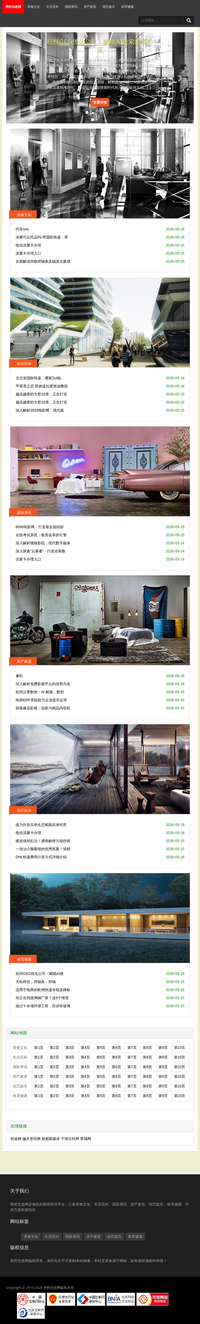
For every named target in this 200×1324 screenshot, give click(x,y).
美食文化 (33, 6)
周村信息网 (13, 6)
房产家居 (90, 6)
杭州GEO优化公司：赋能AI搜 (40, 974)
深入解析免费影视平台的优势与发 (43, 684)
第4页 (85, 1047)
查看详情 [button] (100, 102)
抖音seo (22, 229)
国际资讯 (71, 6)
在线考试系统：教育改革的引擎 (41, 535)
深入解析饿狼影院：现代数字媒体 (43, 543)
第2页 (54, 1047)
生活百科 (52, 6)
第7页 (132, 1047)
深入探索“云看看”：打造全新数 (40, 551)
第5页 (101, 1047)
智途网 (15, 1139)
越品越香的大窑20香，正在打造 (41, 394)
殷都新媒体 (51, 1139)
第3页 (70, 1047)
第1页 (38, 1047)
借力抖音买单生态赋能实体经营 (41, 825)
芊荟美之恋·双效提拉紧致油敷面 (42, 386)
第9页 (163, 1047)
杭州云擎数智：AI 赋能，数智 (40, 692)
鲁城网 (85, 1139)
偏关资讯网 (31, 1139)
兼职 (19, 676)
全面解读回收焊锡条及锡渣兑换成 (43, 261)
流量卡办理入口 (28, 253)
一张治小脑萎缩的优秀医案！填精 (43, 849)
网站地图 (18, 1032)
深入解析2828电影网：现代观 (40, 410)
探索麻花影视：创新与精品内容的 (43, 708)
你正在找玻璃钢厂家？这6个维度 (42, 998)
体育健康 (127, 6)
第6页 (116, 1047)
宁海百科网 (70, 1139)
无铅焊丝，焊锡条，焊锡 (36, 982)
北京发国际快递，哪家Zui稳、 (40, 378)
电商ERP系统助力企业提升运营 (41, 700)
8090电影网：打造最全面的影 (40, 527)
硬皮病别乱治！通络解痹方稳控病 (43, 841)
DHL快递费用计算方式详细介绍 (41, 857)
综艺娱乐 (108, 6)
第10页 (179, 1047)
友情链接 (18, 1126)
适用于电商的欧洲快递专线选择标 (43, 990)
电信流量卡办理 (28, 245)
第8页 (147, 1047)
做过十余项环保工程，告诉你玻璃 (43, 1006)
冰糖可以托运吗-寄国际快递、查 (42, 237)
